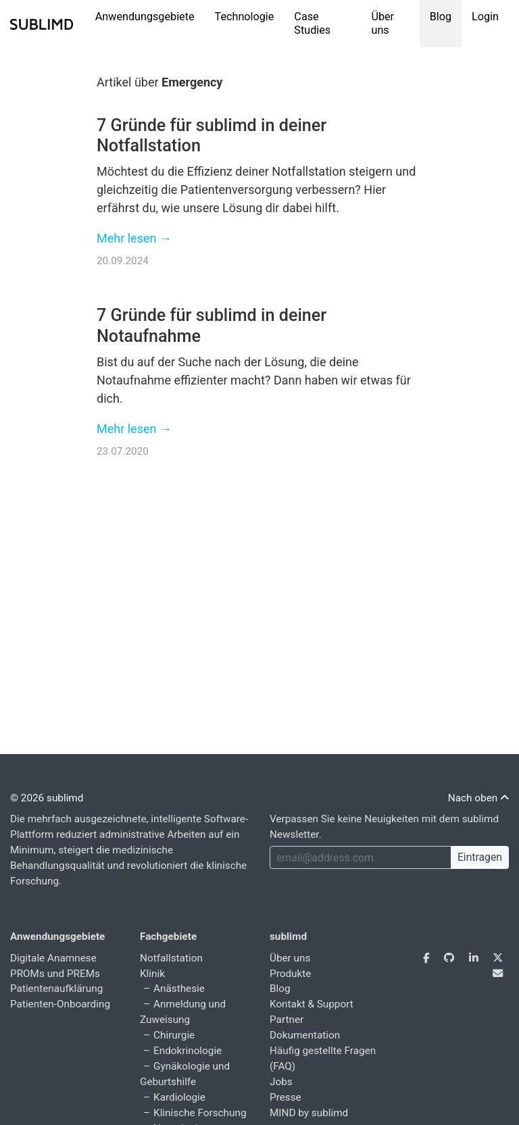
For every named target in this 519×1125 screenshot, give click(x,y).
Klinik (152, 974)
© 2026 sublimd (46, 798)
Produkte (290, 974)
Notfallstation (171, 958)
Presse (285, 1097)
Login (485, 16)
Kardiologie (179, 1097)
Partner (286, 1020)
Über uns (382, 23)
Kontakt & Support (311, 1004)
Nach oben (478, 798)
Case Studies (312, 23)
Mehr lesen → (134, 238)
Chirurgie (174, 1035)
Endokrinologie (187, 1051)
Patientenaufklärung (56, 988)
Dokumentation (305, 1035)
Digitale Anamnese (53, 958)
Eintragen (480, 857)
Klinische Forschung (199, 1113)
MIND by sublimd (309, 1113)
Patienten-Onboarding (60, 1004)
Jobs (281, 1082)
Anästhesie (179, 988)
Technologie (244, 16)
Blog (440, 16)
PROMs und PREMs (55, 974)
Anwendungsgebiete (145, 16)
